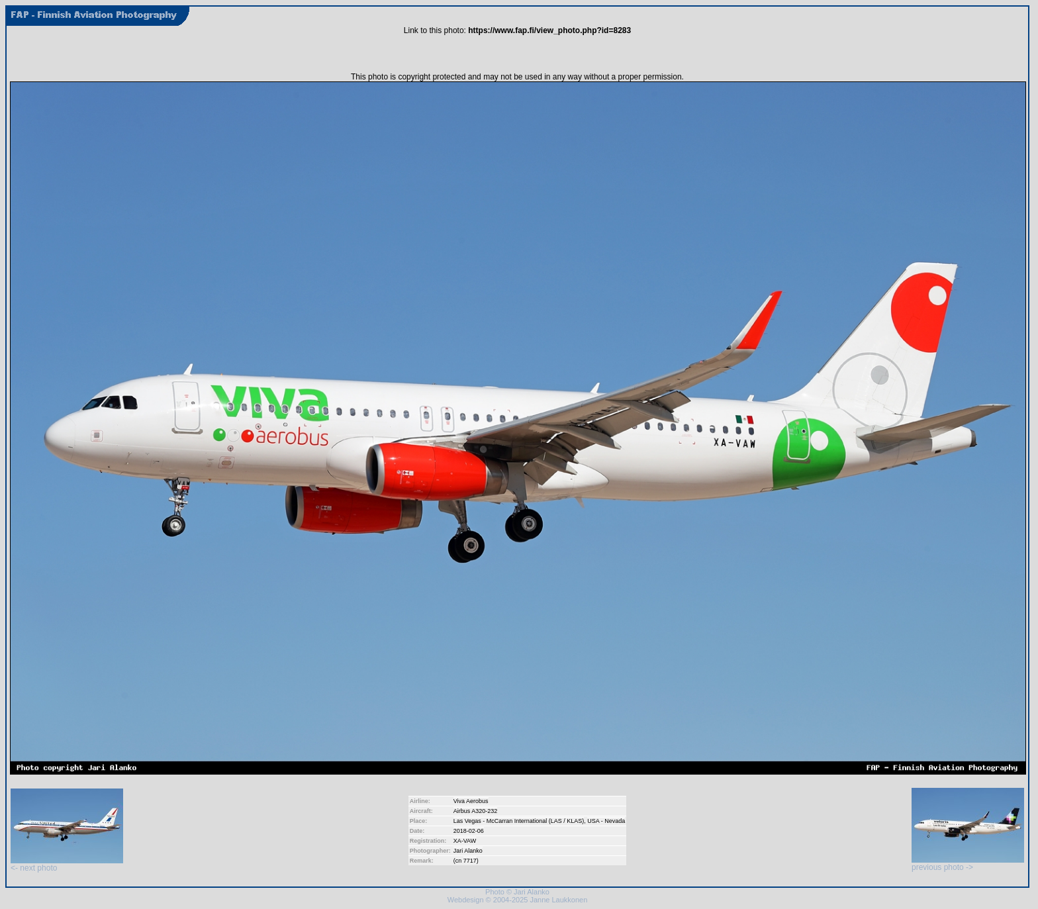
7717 (470, 860)
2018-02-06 (468, 831)
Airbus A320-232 (475, 811)
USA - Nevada (606, 821)
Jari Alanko (468, 850)
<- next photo (67, 864)
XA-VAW (465, 840)
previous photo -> (968, 863)
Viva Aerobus (471, 801)
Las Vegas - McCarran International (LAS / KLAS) (519, 821)
